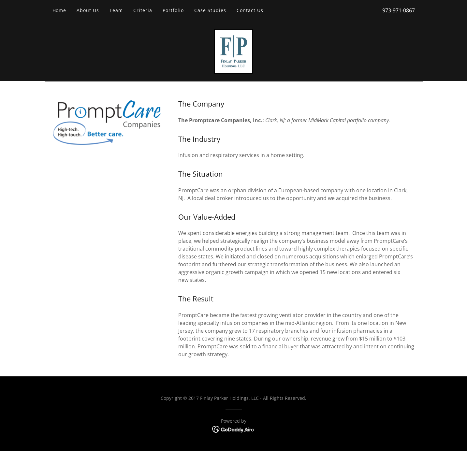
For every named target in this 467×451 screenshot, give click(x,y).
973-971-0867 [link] (398, 10)
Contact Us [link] (250, 10)
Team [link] (116, 10)
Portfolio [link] (173, 10)
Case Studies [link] (210, 10)
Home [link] (59, 10)
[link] (233, 50)
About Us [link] (88, 10)
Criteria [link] (142, 10)
